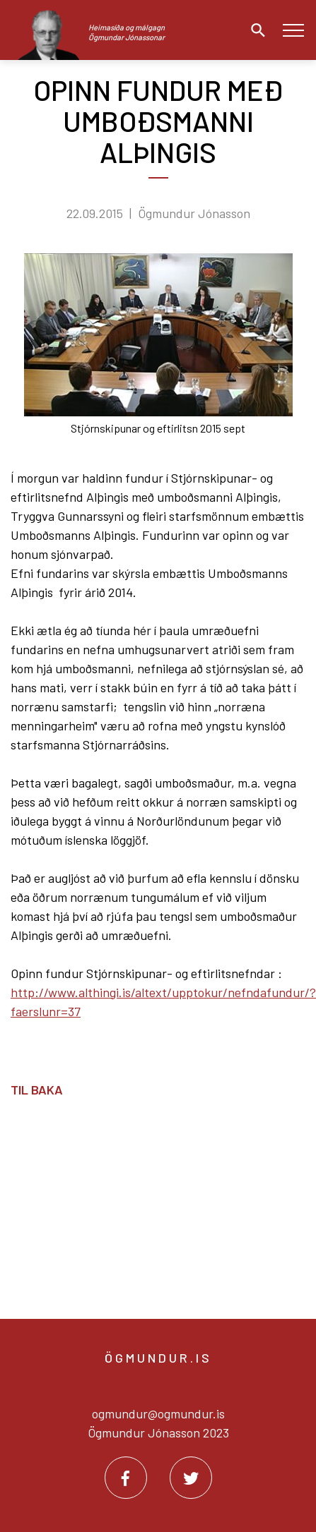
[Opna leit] (254, 30)
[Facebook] (126, 1477)
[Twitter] (191, 1477)
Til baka (37, 1089)
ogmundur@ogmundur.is (158, 1413)
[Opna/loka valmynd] (293, 30)
